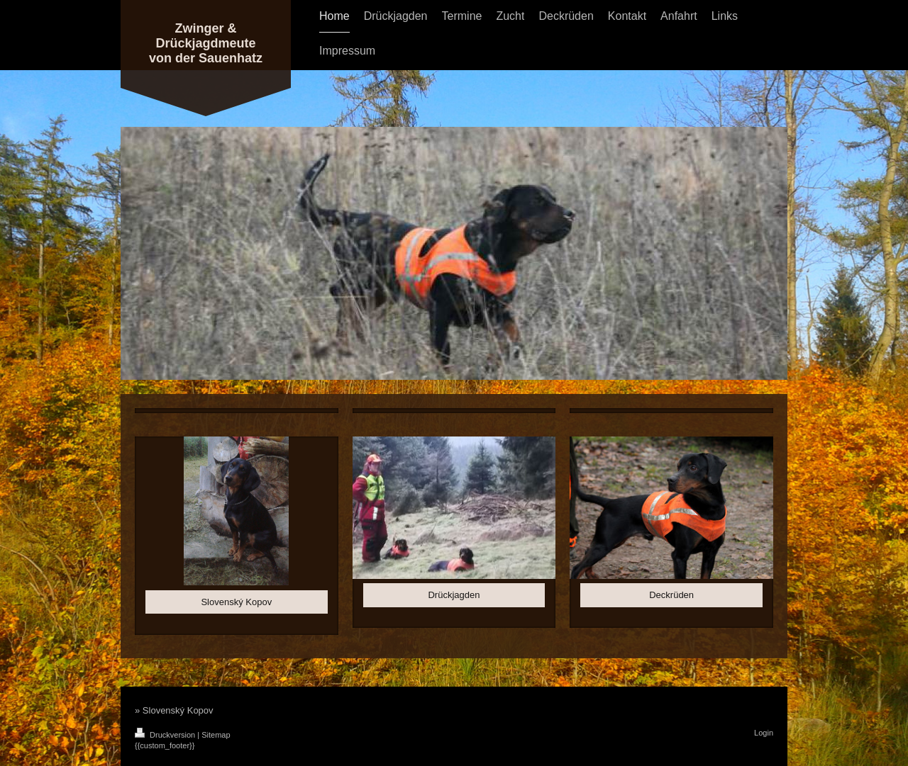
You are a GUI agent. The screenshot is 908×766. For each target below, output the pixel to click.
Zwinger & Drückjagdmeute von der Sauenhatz (205, 43)
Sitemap (215, 735)
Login (763, 732)
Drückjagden (454, 595)
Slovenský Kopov (236, 602)
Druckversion (166, 735)
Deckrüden (671, 595)
